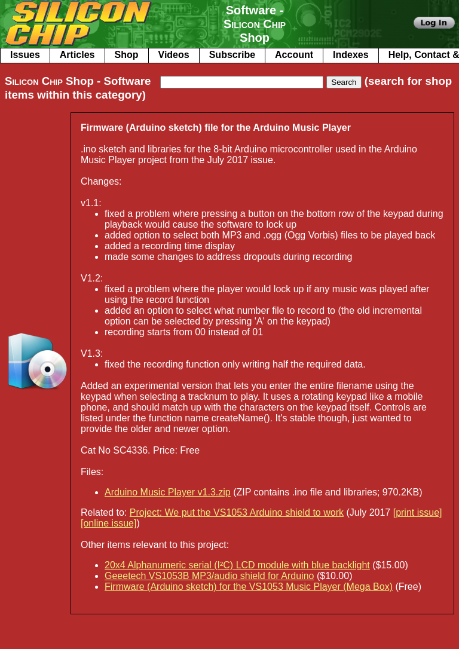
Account (294, 55)
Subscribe (232, 55)
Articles (77, 55)
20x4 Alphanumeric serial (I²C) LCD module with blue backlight (237, 565)
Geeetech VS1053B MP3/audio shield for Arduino (209, 576)
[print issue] (417, 512)
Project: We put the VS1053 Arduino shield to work (237, 512)
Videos (173, 55)
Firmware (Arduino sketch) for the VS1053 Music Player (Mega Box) (249, 586)
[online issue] (108, 523)
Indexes (351, 55)
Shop (127, 55)
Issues (25, 55)
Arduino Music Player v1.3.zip (168, 492)
